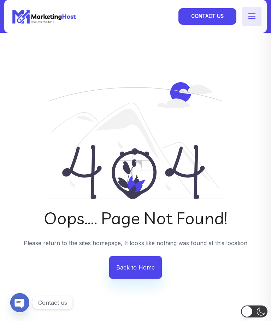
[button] (254, 311)
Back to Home (135, 267)
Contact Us (207, 16)
